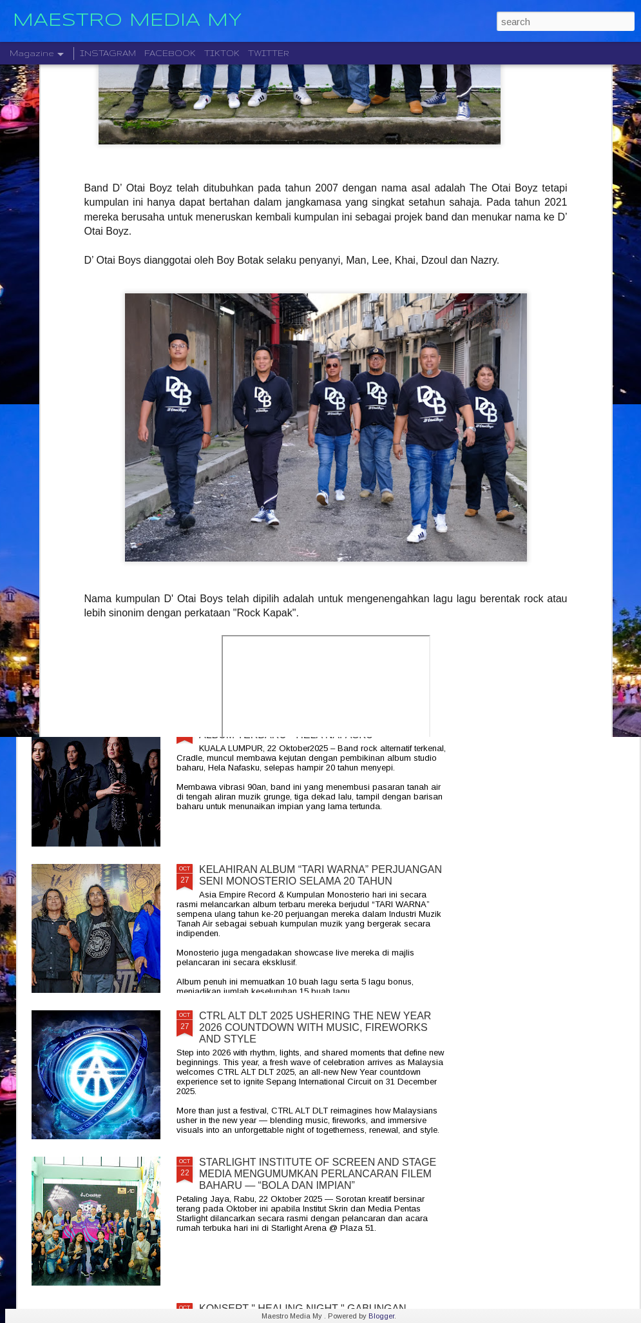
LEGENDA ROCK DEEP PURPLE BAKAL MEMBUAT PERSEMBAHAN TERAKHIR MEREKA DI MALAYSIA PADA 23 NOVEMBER (322, 588)
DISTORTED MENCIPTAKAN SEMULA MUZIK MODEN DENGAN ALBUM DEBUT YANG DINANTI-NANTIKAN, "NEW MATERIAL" (411, 502)
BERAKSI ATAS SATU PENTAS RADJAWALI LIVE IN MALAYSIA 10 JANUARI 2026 (562, 485)
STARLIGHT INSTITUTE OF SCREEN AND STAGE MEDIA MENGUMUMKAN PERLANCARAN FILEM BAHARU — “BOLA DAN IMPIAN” (317, 1174)
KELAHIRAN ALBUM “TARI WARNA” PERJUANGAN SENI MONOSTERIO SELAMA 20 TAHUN (320, 875)
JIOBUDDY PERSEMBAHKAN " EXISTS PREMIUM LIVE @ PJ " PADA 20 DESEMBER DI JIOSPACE (104, 496)
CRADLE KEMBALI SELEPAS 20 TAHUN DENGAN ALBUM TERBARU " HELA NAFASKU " (317, 729)
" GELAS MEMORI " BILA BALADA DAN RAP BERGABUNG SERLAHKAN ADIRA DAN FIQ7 (255, 491)
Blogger (381, 1316)
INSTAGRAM (108, 53)
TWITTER (268, 53)
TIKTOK (222, 53)
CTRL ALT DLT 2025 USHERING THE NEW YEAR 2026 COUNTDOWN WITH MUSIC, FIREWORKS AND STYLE (315, 1027)
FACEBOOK (170, 53)
